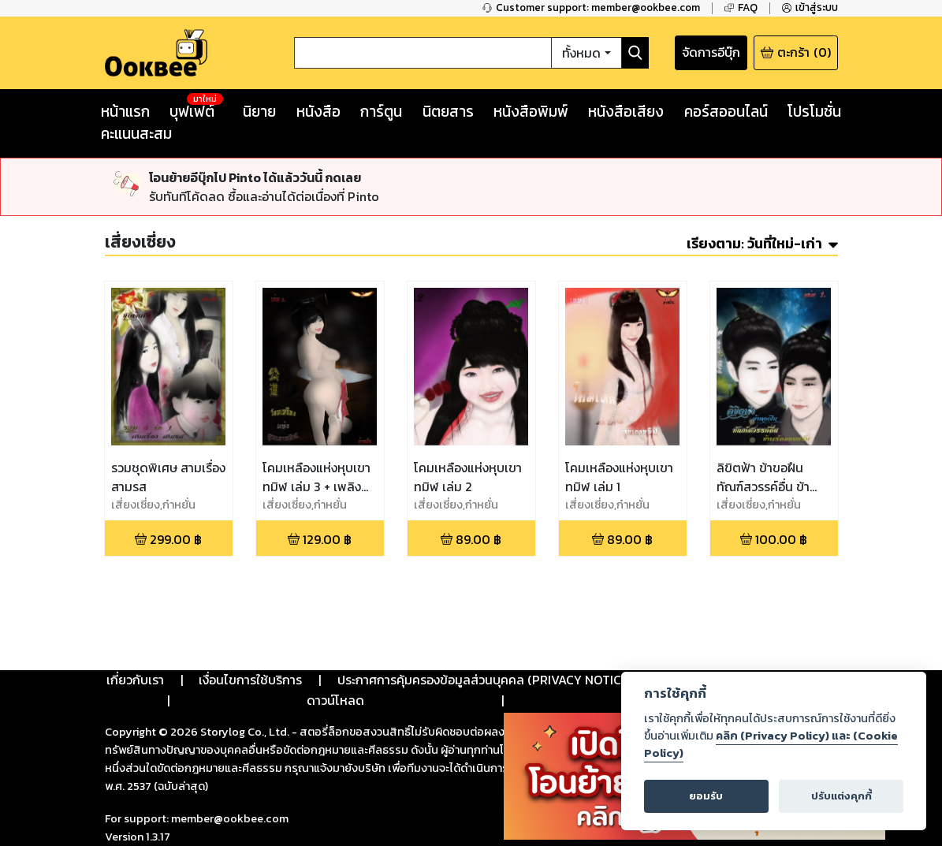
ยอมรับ (706, 795)
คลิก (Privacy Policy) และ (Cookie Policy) (771, 744)
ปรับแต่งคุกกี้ (841, 795)
